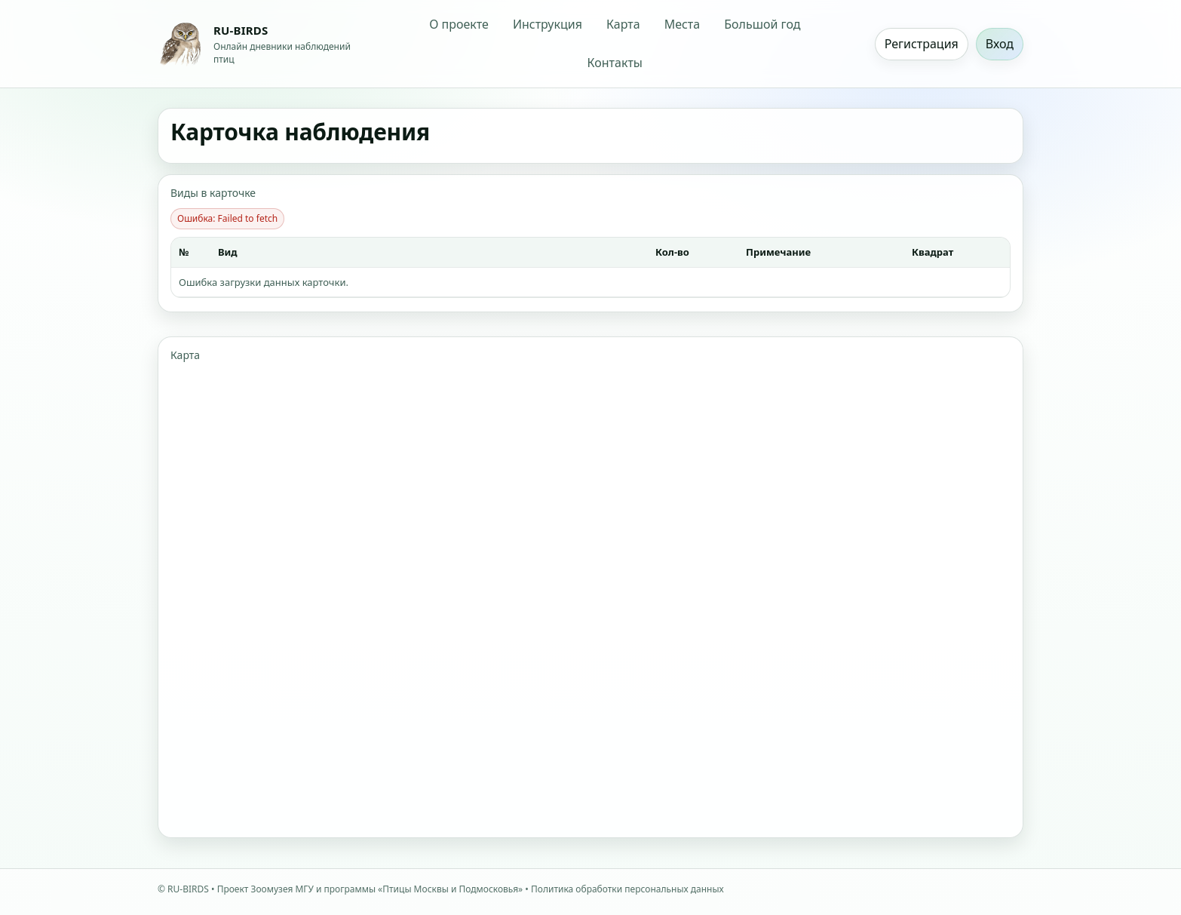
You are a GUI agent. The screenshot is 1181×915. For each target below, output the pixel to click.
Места (682, 24)
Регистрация (922, 43)
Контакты (615, 62)
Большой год (762, 24)
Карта (623, 24)
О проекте (459, 24)
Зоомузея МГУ (282, 889)
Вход (1000, 43)
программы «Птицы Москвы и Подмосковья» (423, 889)
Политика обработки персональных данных (627, 889)
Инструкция (547, 24)
